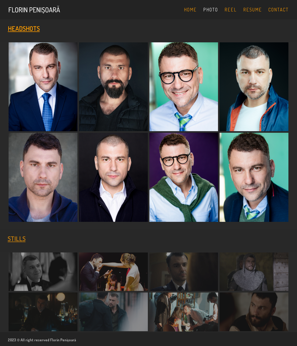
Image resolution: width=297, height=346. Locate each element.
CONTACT (278, 10)
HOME (190, 10)
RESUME (252, 10)
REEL (231, 10)
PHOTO (210, 10)
